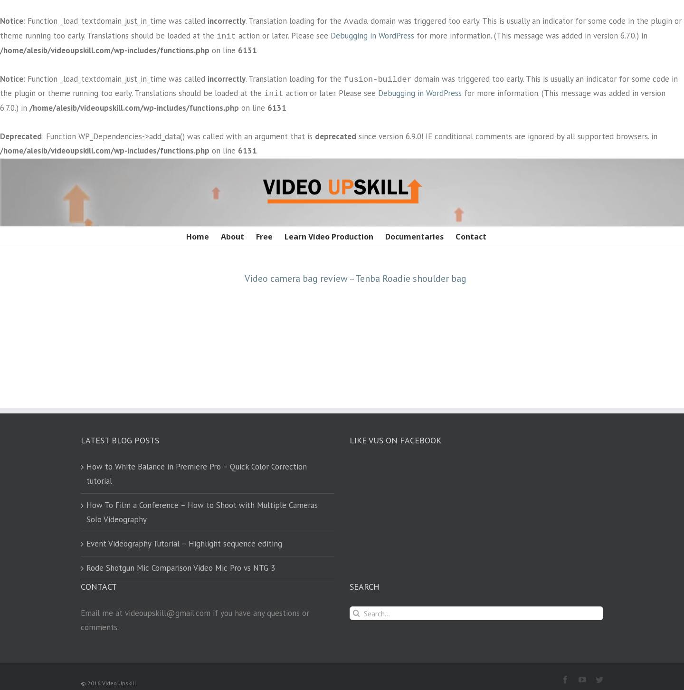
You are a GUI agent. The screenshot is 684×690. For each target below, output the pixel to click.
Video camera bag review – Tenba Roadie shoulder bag (355, 278)
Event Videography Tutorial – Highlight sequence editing (184, 543)
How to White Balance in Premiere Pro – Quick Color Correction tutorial (196, 473)
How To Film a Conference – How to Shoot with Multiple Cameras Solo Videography (202, 512)
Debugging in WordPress (372, 36)
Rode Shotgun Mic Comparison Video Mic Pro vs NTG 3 (180, 568)
